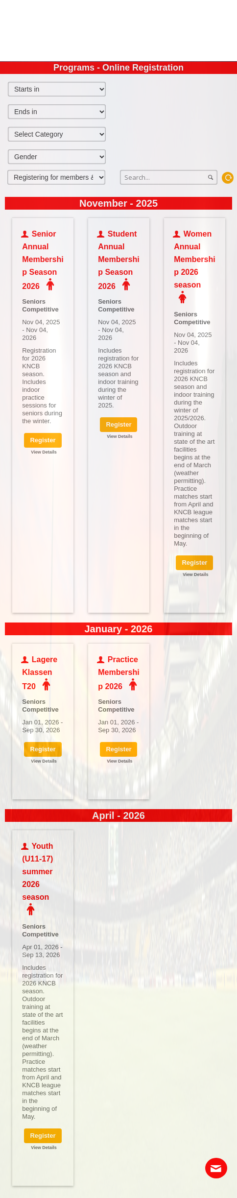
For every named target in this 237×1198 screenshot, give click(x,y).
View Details (43, 452)
